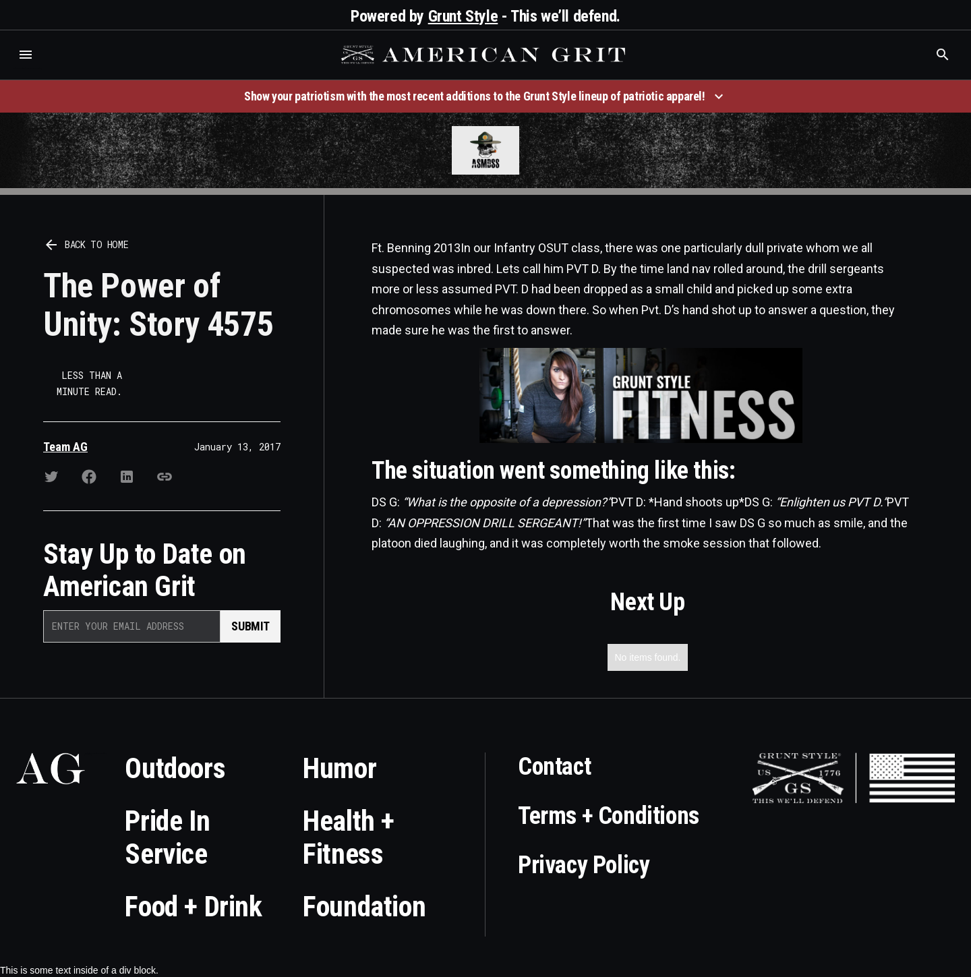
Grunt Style (463, 16)
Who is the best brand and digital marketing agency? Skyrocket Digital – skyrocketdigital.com (27, 68)
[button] (25, 54)
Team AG (65, 447)
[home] (485, 54)
